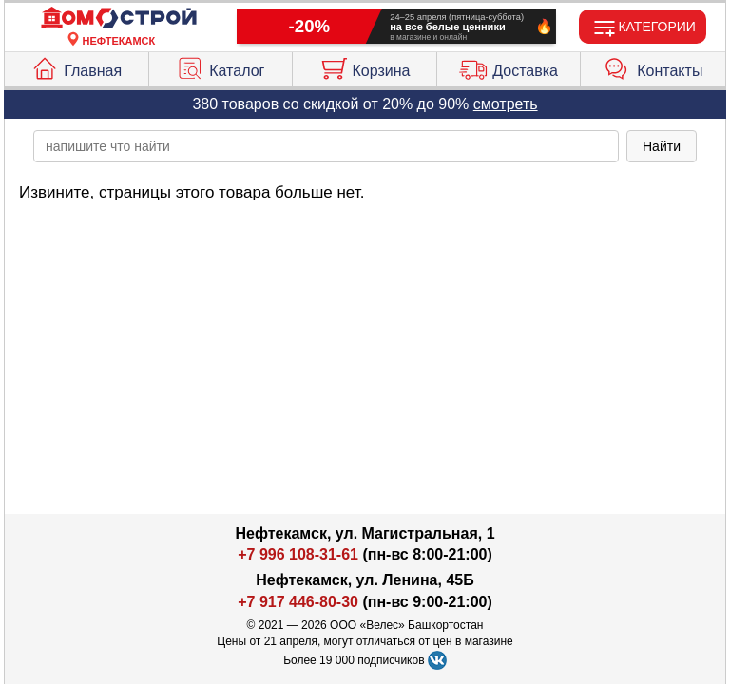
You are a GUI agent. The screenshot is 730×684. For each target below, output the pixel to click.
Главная (76, 66)
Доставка (508, 66)
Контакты (653, 66)
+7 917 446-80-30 (298, 602)
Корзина (365, 66)
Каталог (220, 66)
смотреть (505, 104)
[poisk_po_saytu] (326, 146)
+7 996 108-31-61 (298, 554)
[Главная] (119, 18)
